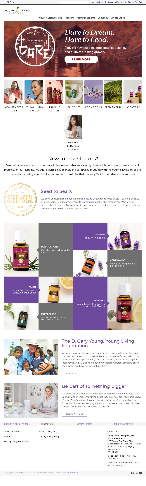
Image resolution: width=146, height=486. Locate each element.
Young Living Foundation (17, 442)
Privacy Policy (72, 472)
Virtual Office (134, 10)
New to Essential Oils (70, 10)
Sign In (129, 2)
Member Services (13, 432)
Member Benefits (104, 10)
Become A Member (74, 414)
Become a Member (114, 2)
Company (120, 10)
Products (88, 10)
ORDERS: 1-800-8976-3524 (17, 424)
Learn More (70, 373)
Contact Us (47, 424)
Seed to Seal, (91, 199)
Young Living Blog (48, 432)
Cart (138, 2)
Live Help (98, 2)
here (59, 208)
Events (7, 437)
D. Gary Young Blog (49, 437)
